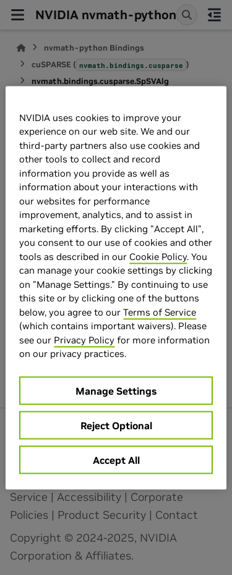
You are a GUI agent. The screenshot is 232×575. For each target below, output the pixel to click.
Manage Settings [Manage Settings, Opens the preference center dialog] (116, 390)
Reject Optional (116, 425)
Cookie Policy (158, 256)
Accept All (116, 459)
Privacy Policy (84, 339)
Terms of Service (159, 311)
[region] (116, 287)
